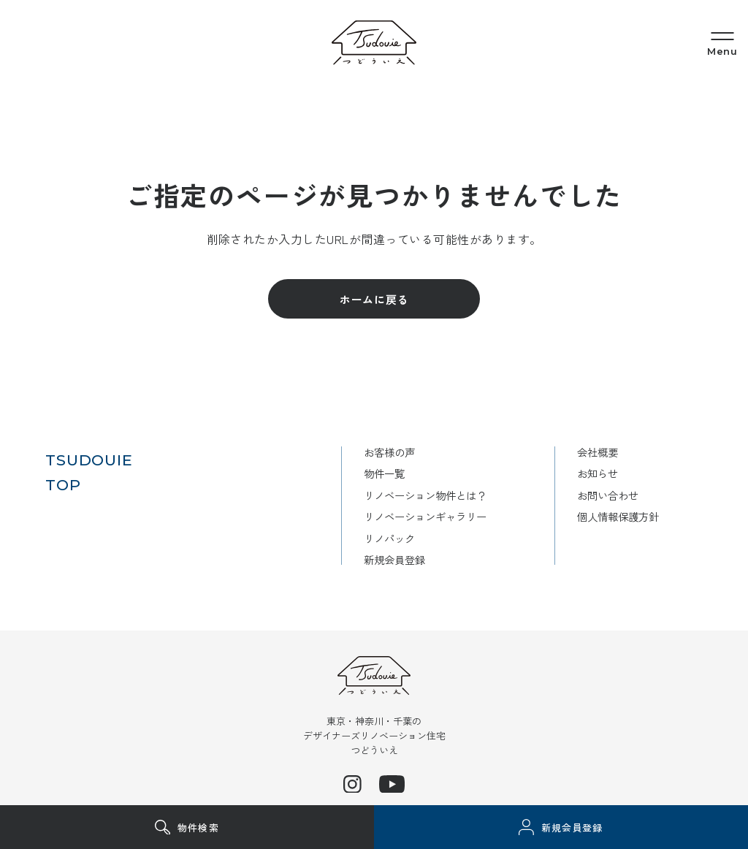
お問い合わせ (604, 494)
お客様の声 (376, 452)
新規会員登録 (382, 558)
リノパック (376, 536)
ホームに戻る (374, 299)
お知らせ (593, 473)
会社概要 (593, 452)
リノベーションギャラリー (415, 515)
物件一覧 (371, 473)
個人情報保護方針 (615, 515)
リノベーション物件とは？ (415, 494)
